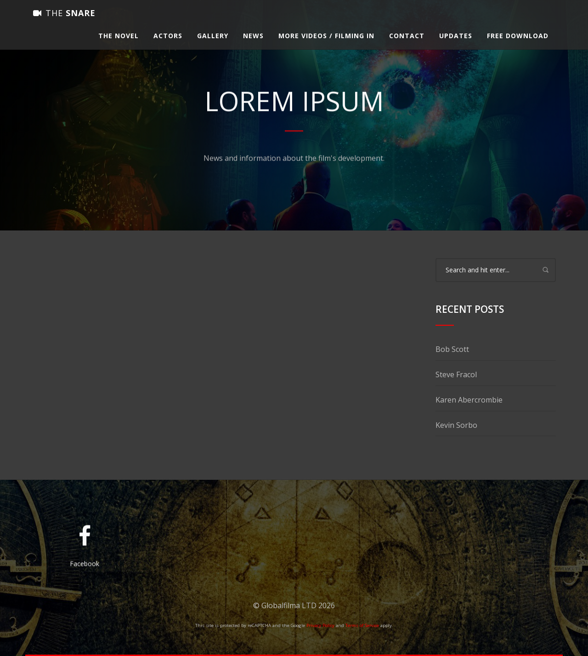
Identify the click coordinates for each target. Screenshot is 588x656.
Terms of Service (362, 625)
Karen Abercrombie (469, 400)
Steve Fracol (456, 374)
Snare (64, 20)
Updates (455, 43)
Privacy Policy (320, 625)
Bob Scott (452, 349)
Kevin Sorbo (456, 425)
